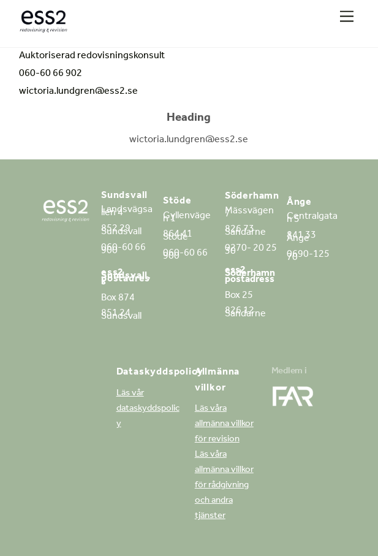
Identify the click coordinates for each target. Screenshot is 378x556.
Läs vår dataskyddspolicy (148, 409)
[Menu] (347, 17)
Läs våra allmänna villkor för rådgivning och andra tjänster (224, 486)
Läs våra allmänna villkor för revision (224, 424)
